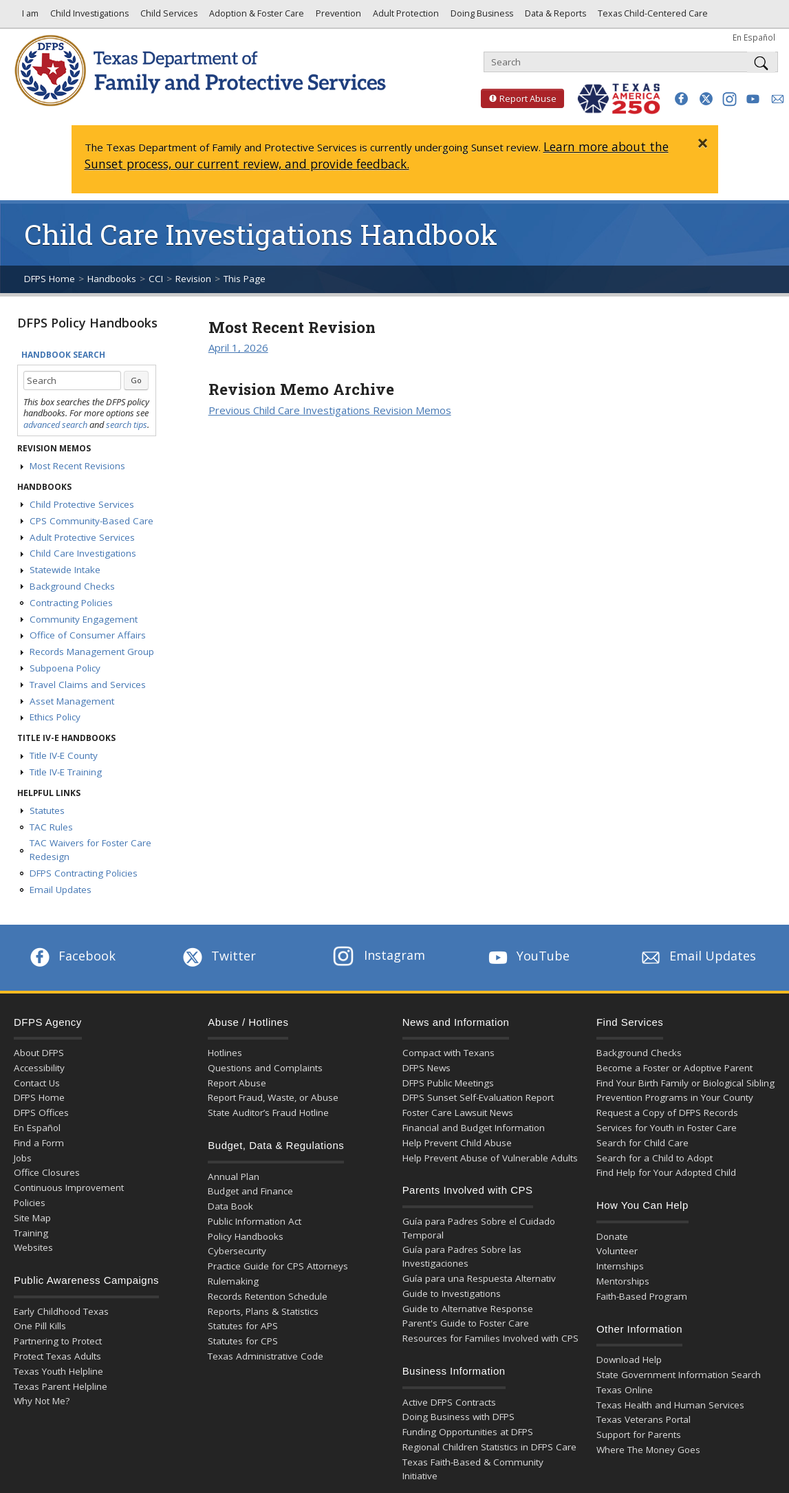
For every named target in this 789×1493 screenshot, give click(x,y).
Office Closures (47, 1172)
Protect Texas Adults (57, 1356)
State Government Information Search (678, 1374)
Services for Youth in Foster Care (666, 1127)
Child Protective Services (82, 504)
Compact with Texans (448, 1052)
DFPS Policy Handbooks (87, 322)
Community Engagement (84, 619)
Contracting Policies (71, 603)
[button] (681, 98)
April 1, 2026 (238, 347)
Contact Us (37, 1083)
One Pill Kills (40, 1326)
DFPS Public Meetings (448, 1083)
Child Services (167, 17)
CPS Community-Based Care (91, 521)
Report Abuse (518, 98)
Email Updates (60, 889)
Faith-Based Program (641, 1296)
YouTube (528, 955)
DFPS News (426, 1068)
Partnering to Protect (58, 1341)
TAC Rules (51, 827)
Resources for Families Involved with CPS (490, 1338)
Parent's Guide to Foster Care (465, 1323)
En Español (754, 37)
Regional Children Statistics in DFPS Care (489, 1447)
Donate (612, 1236)
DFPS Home (49, 278)
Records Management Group (92, 651)
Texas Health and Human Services (670, 1405)
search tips (126, 424)
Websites (33, 1247)
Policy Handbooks (245, 1236)
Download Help (629, 1359)
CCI (156, 278)
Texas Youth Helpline (58, 1371)
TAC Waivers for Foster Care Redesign (90, 850)
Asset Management (72, 701)
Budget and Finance (250, 1191)
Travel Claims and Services (88, 684)
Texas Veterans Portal (643, 1419)
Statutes (47, 810)
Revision (193, 278)
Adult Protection (405, 17)
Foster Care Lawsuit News (457, 1112)
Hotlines (225, 1052)
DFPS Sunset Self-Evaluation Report (478, 1097)
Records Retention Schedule (267, 1296)
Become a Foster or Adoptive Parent (674, 1068)
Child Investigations (88, 17)
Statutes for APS (243, 1326)
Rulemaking (233, 1281)
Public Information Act (254, 1221)
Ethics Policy (55, 717)
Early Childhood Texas (61, 1311)
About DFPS (39, 1052)
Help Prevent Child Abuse (457, 1143)
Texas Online (624, 1390)
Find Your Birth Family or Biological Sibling (685, 1083)
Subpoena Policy (65, 668)
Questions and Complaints (265, 1068)
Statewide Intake (65, 569)
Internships (620, 1266)
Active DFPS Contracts (449, 1402)
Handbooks (111, 278)
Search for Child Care (642, 1143)
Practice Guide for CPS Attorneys (278, 1266)
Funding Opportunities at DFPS (467, 1432)
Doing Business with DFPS (458, 1416)
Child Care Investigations (83, 553)
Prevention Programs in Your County (674, 1097)
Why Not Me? (41, 1401)
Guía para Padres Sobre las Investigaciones (461, 1256)
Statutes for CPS (243, 1341)
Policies (29, 1202)
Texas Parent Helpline (60, 1386)
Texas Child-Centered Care (652, 17)
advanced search (55, 424)
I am (28, 17)
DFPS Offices (41, 1112)
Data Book (230, 1206)
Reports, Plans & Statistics (263, 1311)
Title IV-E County (64, 755)
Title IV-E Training (66, 772)
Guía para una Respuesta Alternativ (479, 1278)
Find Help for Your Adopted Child (666, 1172)
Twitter (218, 955)
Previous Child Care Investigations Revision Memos (329, 410)
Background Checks (72, 586)
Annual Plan (233, 1176)
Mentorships (622, 1281)
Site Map (32, 1218)
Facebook (72, 955)
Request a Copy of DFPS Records (667, 1112)
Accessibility (39, 1068)
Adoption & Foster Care (255, 17)
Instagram (379, 955)
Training (31, 1233)
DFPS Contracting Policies (84, 873)
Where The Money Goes (648, 1449)
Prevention (337, 17)
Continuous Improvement (69, 1187)
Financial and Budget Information (473, 1127)
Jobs (23, 1158)
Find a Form (39, 1143)
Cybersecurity (237, 1251)
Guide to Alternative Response (467, 1308)
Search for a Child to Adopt (654, 1158)
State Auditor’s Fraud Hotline (268, 1112)
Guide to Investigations (451, 1293)
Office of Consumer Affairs (88, 635)
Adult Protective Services (82, 537)
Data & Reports (554, 17)
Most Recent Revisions (77, 466)
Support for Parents (638, 1434)
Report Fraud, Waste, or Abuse (273, 1097)
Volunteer (617, 1251)
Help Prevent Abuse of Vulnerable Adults (490, 1158)
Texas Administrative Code (265, 1356)
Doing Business (480, 17)
